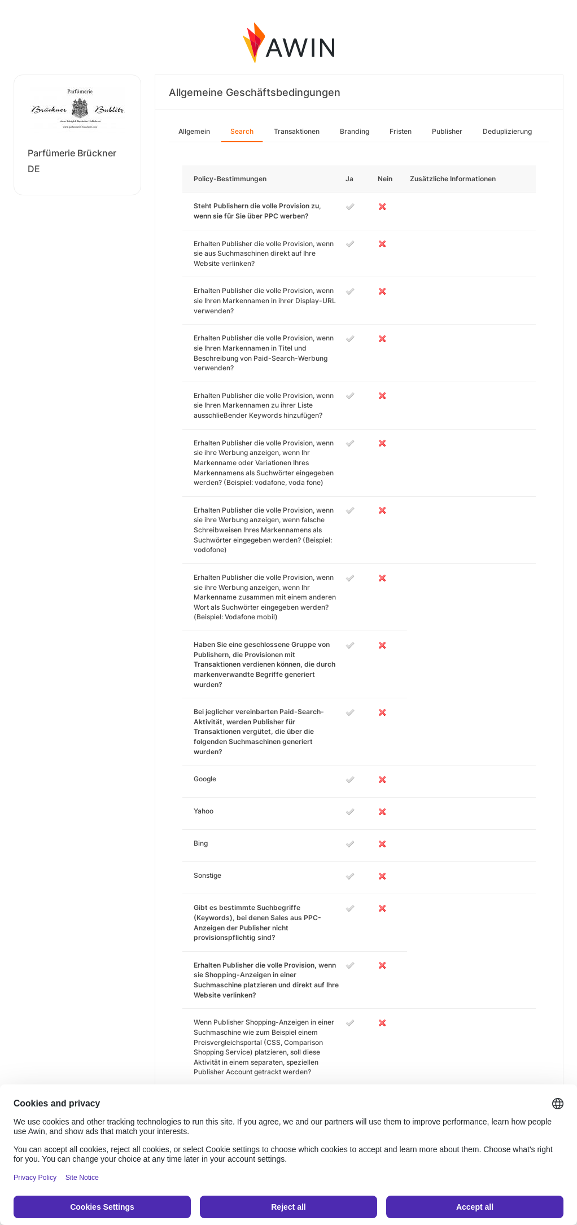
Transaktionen (297, 131)
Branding (354, 131)
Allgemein (194, 131)
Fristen (401, 131)
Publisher (447, 131)
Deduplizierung (507, 131)
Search (241, 131)
